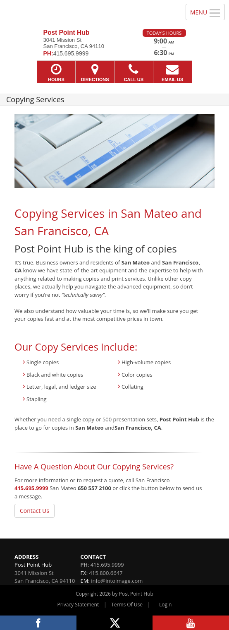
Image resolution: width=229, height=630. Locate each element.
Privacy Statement (78, 604)
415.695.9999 (31, 488)
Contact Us (34, 511)
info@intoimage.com (117, 580)
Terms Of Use (127, 604)
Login (165, 604)
